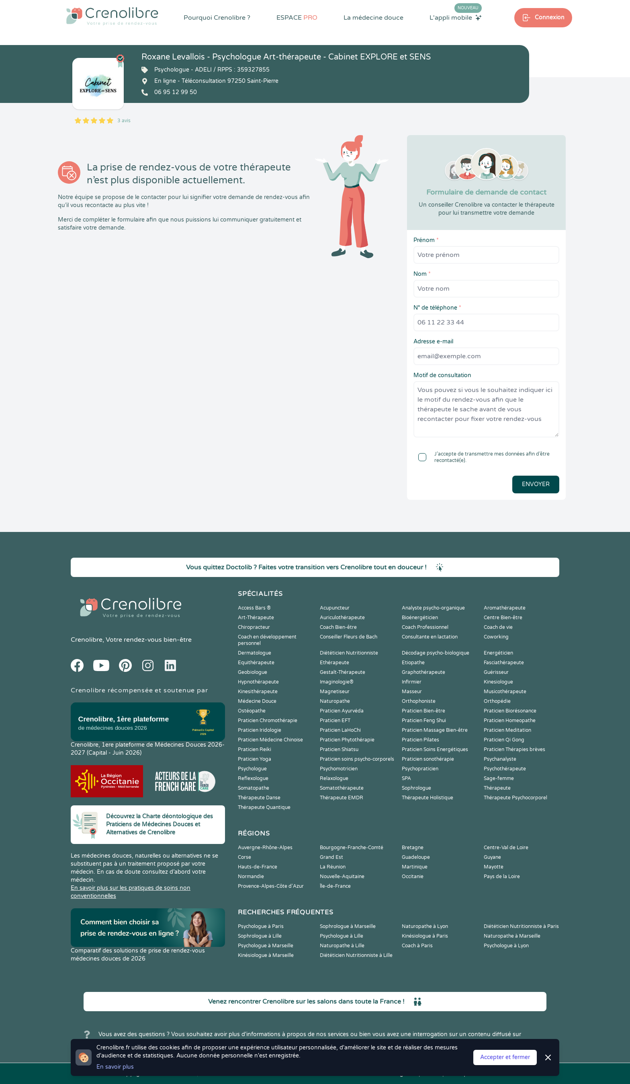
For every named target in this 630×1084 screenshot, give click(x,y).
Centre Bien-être (503, 617)
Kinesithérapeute (258, 691)
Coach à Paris (417, 945)
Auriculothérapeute (342, 617)
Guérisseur (496, 672)
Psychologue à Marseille (265, 945)
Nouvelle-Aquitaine (342, 876)
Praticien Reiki (254, 749)
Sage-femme (499, 778)
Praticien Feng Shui (424, 720)
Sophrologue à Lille (260, 936)
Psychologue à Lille (341, 936)
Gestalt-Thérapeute (342, 672)
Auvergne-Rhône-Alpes (265, 847)
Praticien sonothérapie (428, 759)
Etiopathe (413, 662)
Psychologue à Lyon (506, 945)
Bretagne (412, 847)
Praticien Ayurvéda (342, 711)
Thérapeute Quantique (264, 807)
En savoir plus (115, 1066)
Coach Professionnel (425, 627)
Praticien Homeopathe (510, 720)
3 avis (124, 120)
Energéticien (498, 653)
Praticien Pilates (420, 740)
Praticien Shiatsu (339, 749)
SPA (406, 778)
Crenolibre (86, 640)
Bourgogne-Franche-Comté (351, 847)
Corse (244, 857)
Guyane (492, 857)
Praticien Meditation (507, 730)
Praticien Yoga (254, 759)
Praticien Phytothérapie (347, 740)
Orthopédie (497, 701)
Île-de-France (335, 886)
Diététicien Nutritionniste (349, 653)
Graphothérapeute (423, 672)
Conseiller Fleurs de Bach (348, 637)
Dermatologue (254, 653)
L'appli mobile (456, 17)
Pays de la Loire (502, 876)
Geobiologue (252, 672)
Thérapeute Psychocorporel (515, 798)
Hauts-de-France (257, 867)
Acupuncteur (335, 608)
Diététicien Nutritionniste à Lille (356, 955)
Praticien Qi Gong (504, 740)
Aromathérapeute (505, 608)
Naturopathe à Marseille (512, 936)
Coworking (496, 637)
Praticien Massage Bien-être (435, 730)
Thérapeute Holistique (427, 798)
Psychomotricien (339, 769)
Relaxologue (334, 778)
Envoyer (536, 484)
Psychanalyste (500, 759)
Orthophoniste (419, 701)
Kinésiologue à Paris (425, 936)
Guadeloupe (416, 857)
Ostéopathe (252, 711)
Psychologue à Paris (261, 926)
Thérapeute (497, 788)
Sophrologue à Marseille (348, 926)
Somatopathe (253, 788)
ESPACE (296, 18)
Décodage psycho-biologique (435, 653)
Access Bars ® (254, 608)
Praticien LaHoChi (340, 730)
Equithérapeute (256, 662)
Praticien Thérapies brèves (514, 749)
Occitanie (412, 876)
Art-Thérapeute (256, 617)
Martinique (415, 867)
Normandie (251, 876)
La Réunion (333, 867)
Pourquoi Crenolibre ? (217, 18)
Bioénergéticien (420, 617)
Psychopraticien (420, 769)
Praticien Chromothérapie (267, 720)
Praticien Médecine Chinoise (270, 740)
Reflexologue (253, 778)
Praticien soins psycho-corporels (357, 759)
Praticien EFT (335, 720)
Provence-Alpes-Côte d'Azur (271, 886)
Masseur (412, 691)
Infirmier (411, 682)
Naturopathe (335, 701)
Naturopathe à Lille (342, 945)
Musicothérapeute (505, 691)
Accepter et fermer (505, 1057)
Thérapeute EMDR (341, 798)
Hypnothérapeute (258, 682)
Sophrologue (416, 788)
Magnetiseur (335, 691)
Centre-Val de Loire (506, 847)
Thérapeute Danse (259, 798)
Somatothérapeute (342, 788)
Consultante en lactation (430, 637)
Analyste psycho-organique (433, 608)
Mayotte (493, 867)
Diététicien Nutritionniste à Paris (521, 926)
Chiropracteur (254, 627)
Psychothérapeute (505, 769)
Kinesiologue (498, 682)
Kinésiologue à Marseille (266, 955)
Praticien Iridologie (259, 730)
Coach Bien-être (338, 627)
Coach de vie (498, 627)
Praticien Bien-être (423, 711)
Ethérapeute (334, 662)
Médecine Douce (257, 701)
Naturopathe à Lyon (425, 926)
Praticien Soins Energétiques (435, 749)
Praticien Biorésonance (510, 711)
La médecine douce (373, 18)
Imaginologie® (337, 682)
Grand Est (331, 857)
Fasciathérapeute (504, 662)
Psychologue (252, 769)
